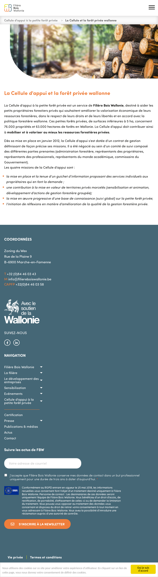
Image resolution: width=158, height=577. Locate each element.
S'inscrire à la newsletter (37, 524)
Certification (13, 415)
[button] (151, 8)
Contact (10, 438)
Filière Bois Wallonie (19, 367)
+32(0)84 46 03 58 (30, 284)
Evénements (13, 394)
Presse (9, 421)
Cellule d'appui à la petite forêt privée (31, 20)
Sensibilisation (15, 388)
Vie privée (15, 557)
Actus (8, 432)
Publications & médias (21, 426)
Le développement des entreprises (21, 380)
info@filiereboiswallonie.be (29, 279)
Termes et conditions (46, 557)
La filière (10, 373)
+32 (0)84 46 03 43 (21, 274)
